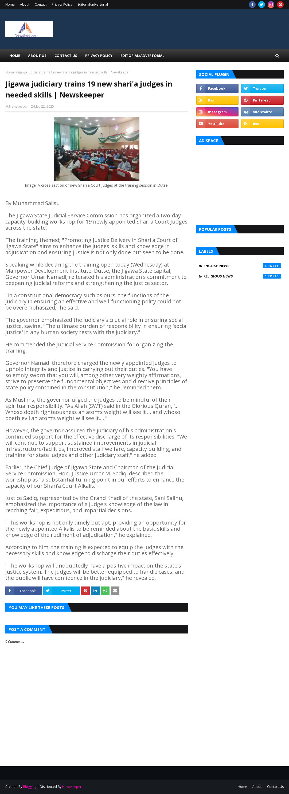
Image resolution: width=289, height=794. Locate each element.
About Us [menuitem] (37, 55)
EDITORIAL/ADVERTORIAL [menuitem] (142, 55)
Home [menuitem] (14, 55)
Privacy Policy (62, 4)
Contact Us (275, 786)
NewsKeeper (71, 786)
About (24, 4)
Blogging (29, 786)
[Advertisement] (240, 183)
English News (242, 265)
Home (10, 4)
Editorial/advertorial (92, 4)
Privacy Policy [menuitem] (98, 55)
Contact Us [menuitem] (65, 55)
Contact (40, 4)
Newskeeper (18, 106)
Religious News (242, 276)
